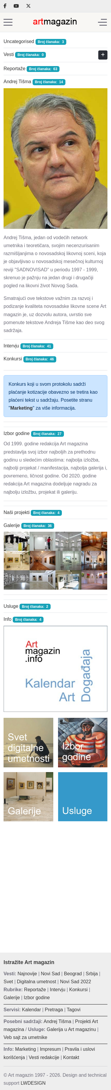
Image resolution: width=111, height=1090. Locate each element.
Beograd (73, 973)
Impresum (50, 1049)
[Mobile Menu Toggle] (8, 22)
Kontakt (71, 1057)
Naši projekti (17, 512)
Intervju (11, 345)
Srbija (92, 973)
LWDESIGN (33, 1083)
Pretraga (54, 1009)
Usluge (11, 606)
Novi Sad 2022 (75, 981)
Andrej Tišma (17, 81)
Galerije (12, 525)
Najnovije (27, 973)
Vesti (9, 54)
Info (8, 619)
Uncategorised (19, 41)
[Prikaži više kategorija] (102, 55)
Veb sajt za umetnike (25, 1037)
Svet (8, 981)
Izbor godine (17, 433)
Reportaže (14, 68)
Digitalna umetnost (36, 981)
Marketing (21, 408)
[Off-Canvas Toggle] (102, 22)
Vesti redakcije (44, 1057)
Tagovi (74, 1009)
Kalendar (31, 1009)
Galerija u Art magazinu (71, 1029)
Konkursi (13, 358)
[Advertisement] (55, 882)
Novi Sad (50, 973)
